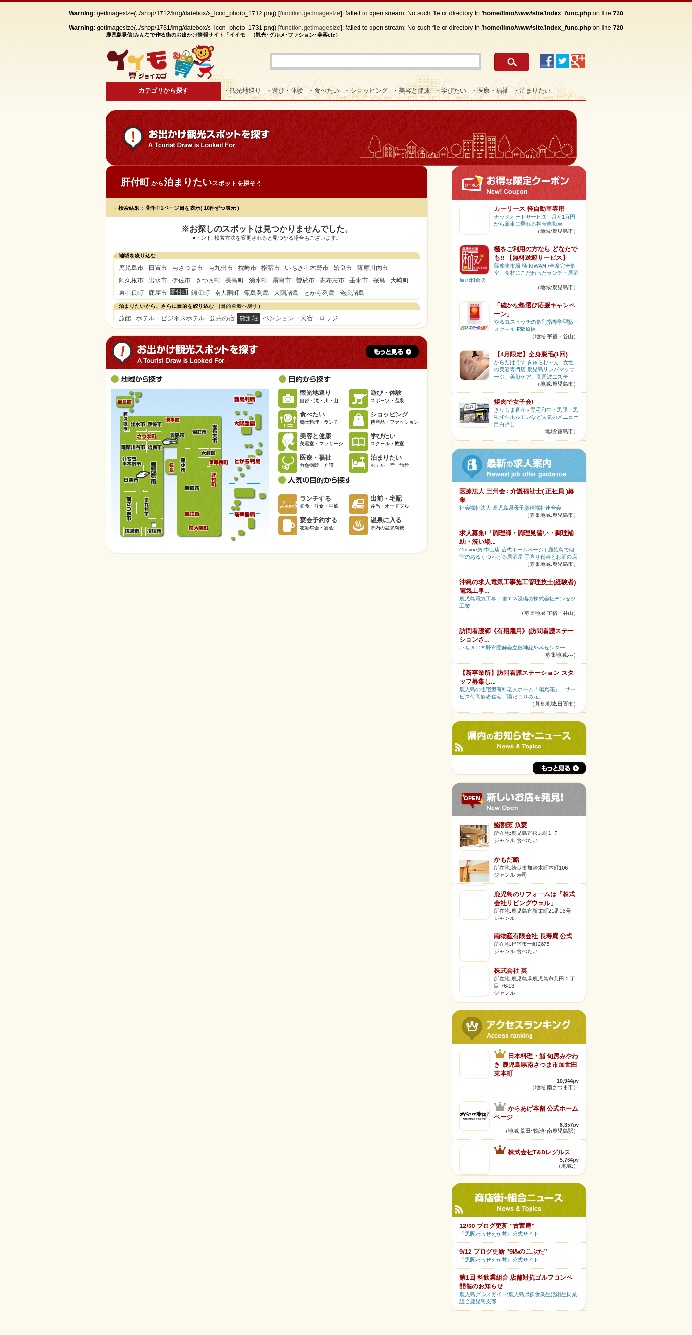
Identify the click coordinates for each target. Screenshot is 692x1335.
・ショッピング (366, 90)
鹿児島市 (131, 267)
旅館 (125, 318)
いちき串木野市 (307, 267)
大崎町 (399, 280)
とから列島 (319, 292)
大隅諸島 (286, 292)
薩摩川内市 (372, 267)
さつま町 (208, 280)
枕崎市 (247, 267)
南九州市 (220, 267)
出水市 (157, 280)
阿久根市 (131, 280)
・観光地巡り (242, 90)
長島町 (234, 280)
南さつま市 (187, 267)
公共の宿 (222, 318)
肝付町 (213, 492)
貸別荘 (248, 318)
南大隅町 (226, 292)
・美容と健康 (411, 90)
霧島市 (281, 280)
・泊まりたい (532, 90)
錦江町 (200, 292)
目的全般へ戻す (239, 306)
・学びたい (450, 90)
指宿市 (270, 267)
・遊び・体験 (284, 90)
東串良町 (131, 292)
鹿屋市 (157, 292)
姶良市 (343, 267)
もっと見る (392, 351)
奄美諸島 (352, 292)
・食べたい (323, 90)
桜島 (379, 280)
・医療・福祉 (489, 90)
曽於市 (305, 280)
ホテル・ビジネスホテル (170, 318)
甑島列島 (256, 292)
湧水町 (258, 280)
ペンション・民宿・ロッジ (300, 318)
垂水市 (358, 280)
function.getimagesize (310, 13)
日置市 (157, 267)
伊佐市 (181, 280)
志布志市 (332, 280)
